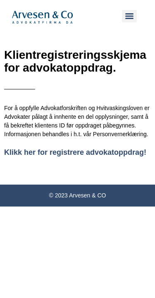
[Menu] (129, 16)
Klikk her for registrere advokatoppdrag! (75, 152)
